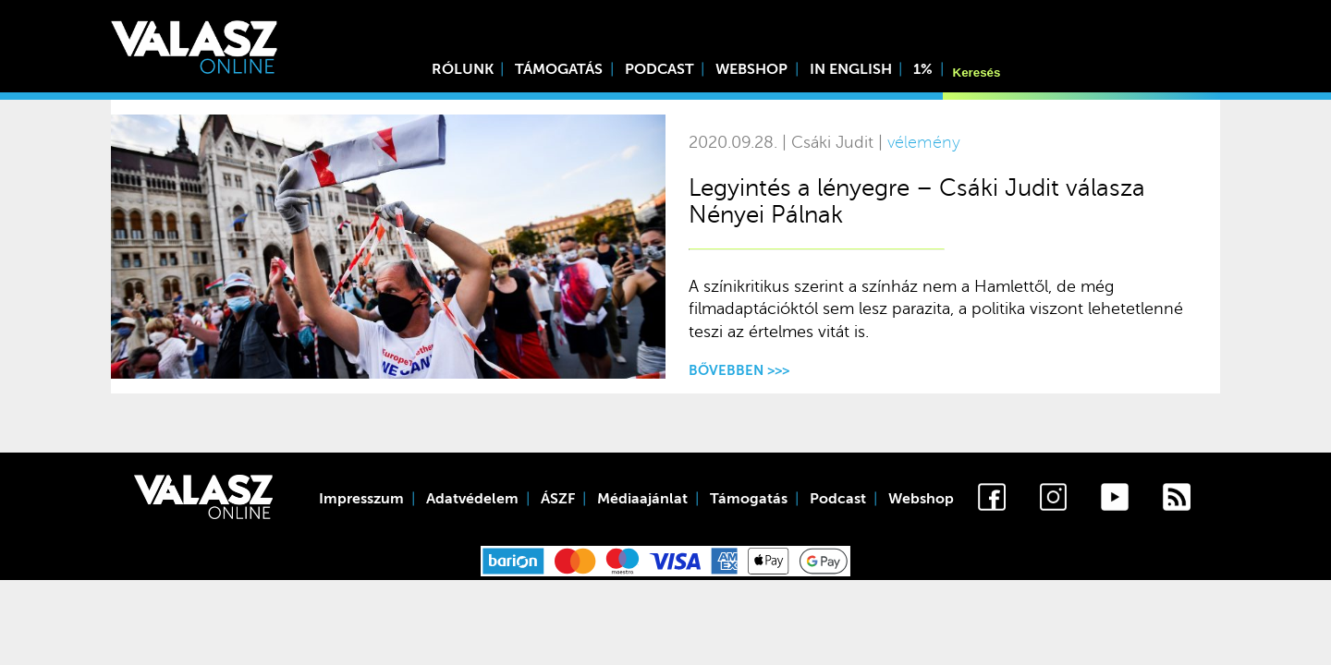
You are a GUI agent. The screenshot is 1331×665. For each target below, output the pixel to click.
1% (923, 69)
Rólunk (463, 69)
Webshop (751, 69)
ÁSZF (558, 498)
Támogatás (559, 69)
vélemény (923, 142)
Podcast (659, 69)
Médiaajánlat (642, 498)
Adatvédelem (472, 498)
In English (851, 69)
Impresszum (361, 498)
